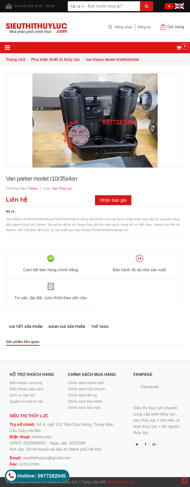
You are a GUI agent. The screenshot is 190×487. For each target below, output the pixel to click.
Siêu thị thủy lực (121, 482)
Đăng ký (144, 27)
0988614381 (42, 437)
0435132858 (29, 464)
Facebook (150, 387)
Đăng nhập (123, 27)
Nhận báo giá (113, 200)
